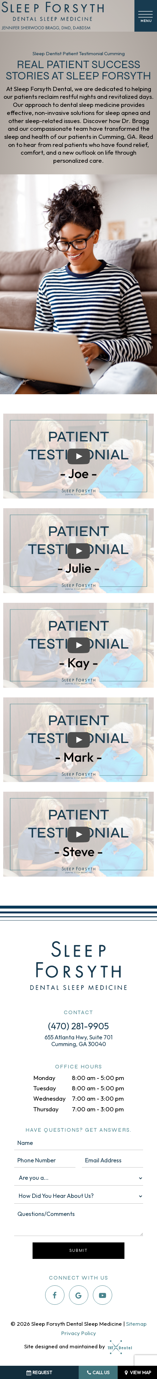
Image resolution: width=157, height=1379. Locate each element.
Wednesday (49, 1098)
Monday (44, 1078)
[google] (78, 1295)
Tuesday (44, 1088)
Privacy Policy (78, 1333)
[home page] (66, 16)
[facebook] (54, 1295)
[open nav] (145, 16)
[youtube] (102, 1295)
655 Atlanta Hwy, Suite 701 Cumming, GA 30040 (78, 1041)
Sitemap (136, 1323)
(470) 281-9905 (78, 1026)
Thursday (46, 1109)
